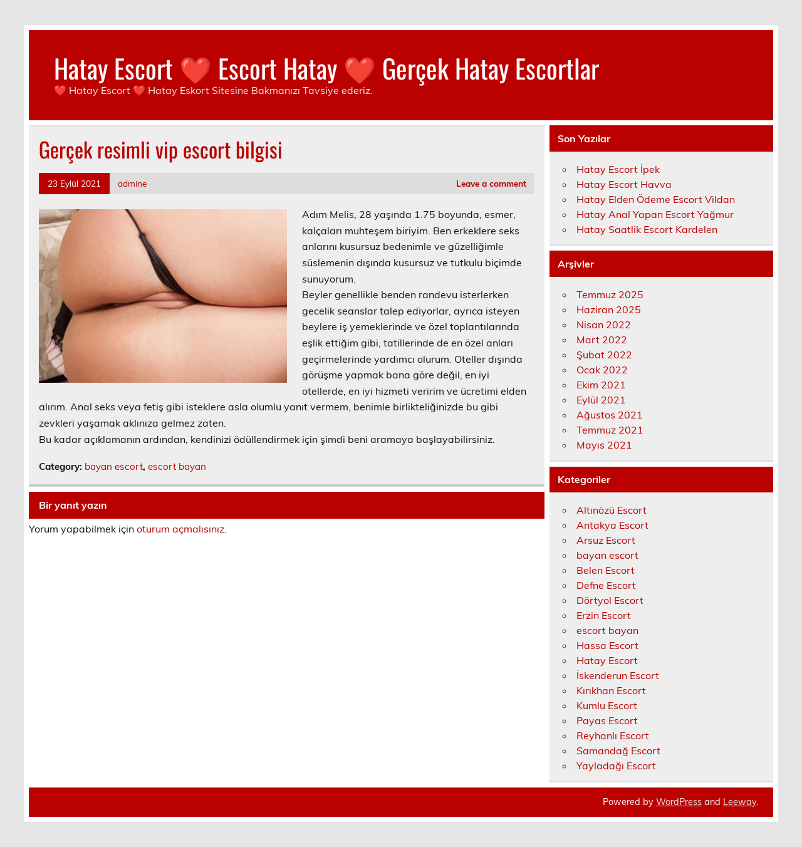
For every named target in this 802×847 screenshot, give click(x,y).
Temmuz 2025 (609, 294)
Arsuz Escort (605, 540)
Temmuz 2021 (609, 429)
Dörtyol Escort (609, 600)
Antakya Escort (612, 525)
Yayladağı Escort (616, 765)
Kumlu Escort (606, 705)
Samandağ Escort (618, 750)
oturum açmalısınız (180, 528)
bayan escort (114, 466)
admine (132, 183)
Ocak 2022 (602, 369)
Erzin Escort (603, 615)
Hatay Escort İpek (618, 169)
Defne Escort (606, 585)
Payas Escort (607, 720)
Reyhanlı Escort (612, 735)
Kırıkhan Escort (611, 690)
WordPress (679, 802)
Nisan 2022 (603, 324)
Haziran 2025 (608, 309)
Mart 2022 (601, 339)
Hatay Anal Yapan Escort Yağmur (655, 214)
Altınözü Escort (611, 510)
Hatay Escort (607, 660)
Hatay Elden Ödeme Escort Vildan (655, 199)
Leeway (739, 802)
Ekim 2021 (601, 384)
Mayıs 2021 (604, 445)
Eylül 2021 (601, 399)
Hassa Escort (607, 645)
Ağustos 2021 (609, 414)
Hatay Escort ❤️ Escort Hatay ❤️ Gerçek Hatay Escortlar (326, 67)
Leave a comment (491, 183)
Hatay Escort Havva (624, 184)
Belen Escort (605, 570)
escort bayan (177, 466)
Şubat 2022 (604, 354)
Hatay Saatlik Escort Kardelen (646, 229)
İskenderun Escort (617, 675)
